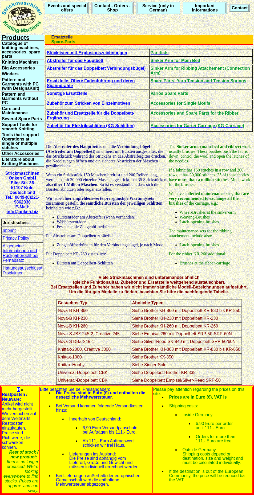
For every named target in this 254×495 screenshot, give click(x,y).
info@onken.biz (22, 211)
